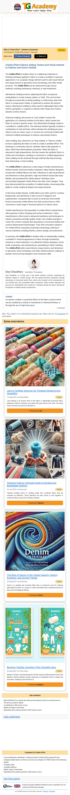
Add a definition (12, 716)
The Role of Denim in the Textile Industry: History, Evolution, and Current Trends (32, 576)
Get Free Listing (12, 778)
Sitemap (45, 791)
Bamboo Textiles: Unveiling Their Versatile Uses (31, 667)
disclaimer (61, 314)
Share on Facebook (23, 56)
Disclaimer (52, 791)
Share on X (41, 56)
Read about (35, 411)
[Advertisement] (35, 32)
